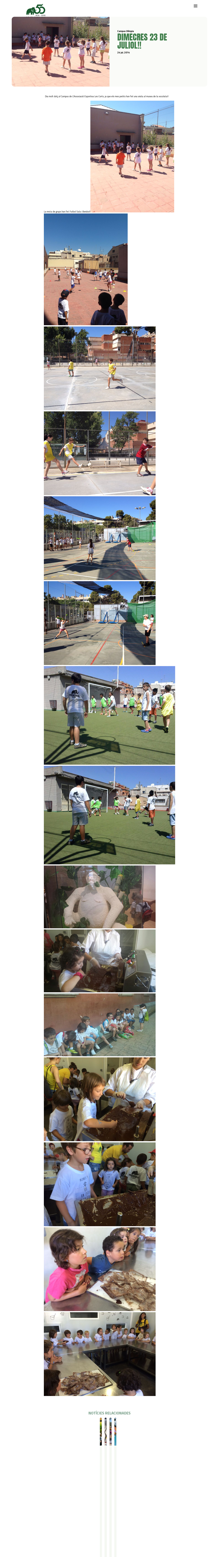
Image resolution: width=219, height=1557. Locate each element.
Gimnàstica (40, 1519)
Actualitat (104, 1505)
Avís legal (134, 1508)
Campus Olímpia (33, 1422)
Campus (60, 1505)
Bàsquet (38, 1516)
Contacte (119, 1505)
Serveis (79, 1505)
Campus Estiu (62, 1508)
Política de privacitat (139, 1505)
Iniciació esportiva (42, 1508)
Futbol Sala (40, 1512)
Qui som (25, 1505)
